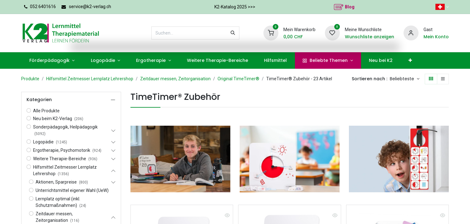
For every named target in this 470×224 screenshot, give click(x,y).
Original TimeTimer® (238, 78)
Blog (350, 6)
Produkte (30, 78)
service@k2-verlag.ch (90, 6)
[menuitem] (52, 60)
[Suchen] (233, 33)
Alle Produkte (46, 110)
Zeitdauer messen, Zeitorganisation (175, 78)
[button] (404, 79)
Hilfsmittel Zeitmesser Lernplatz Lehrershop (89, 78)
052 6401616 (43, 6)
